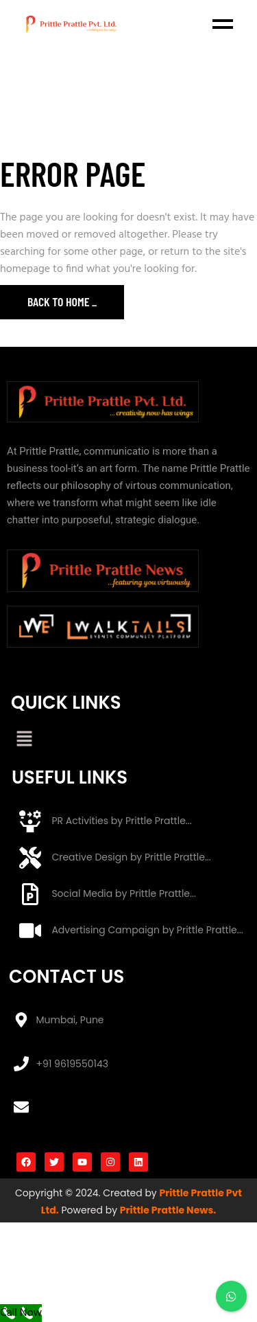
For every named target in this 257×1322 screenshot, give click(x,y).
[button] (24, 740)
